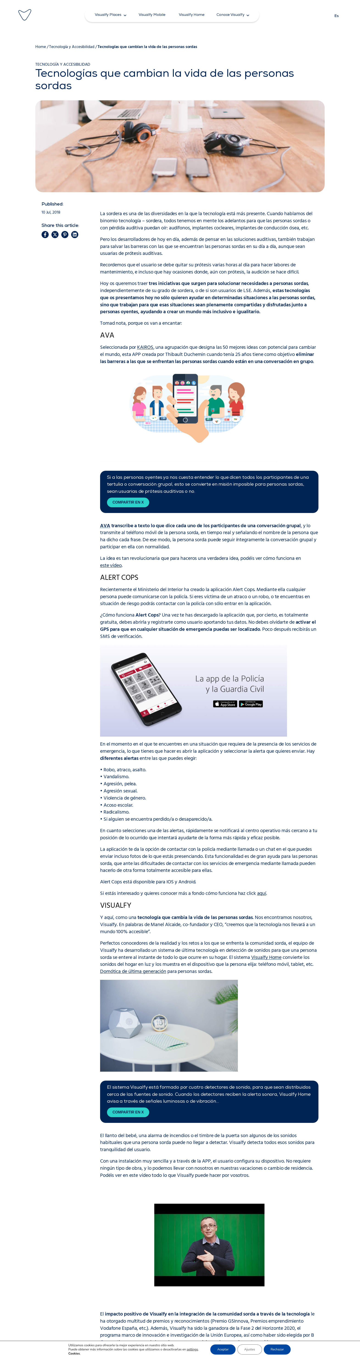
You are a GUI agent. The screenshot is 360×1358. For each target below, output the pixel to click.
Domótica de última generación (133, 972)
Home (40, 47)
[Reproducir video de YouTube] (209, 1245)
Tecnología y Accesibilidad (71, 47)
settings (192, 1349)
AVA (105, 526)
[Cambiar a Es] (337, 15)
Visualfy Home (266, 958)
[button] (110, 15)
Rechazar (277, 1349)
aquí (261, 894)
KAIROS (145, 348)
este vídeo (111, 566)
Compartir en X (128, 502)
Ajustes (249, 1349)
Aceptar (222, 1349)
